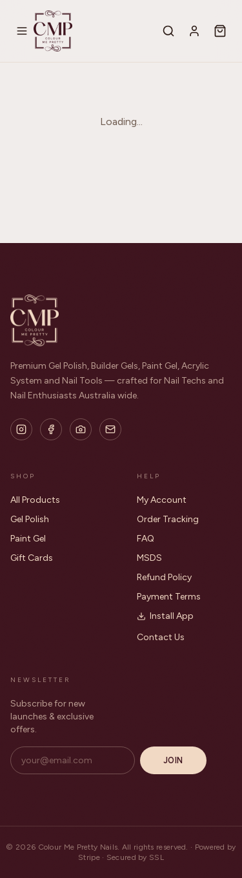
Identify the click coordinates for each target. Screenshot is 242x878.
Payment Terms (169, 596)
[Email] (110, 429)
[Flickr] (81, 429)
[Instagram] (21, 429)
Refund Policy (164, 577)
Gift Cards (31, 557)
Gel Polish (29, 519)
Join (173, 760)
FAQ (145, 538)
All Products (35, 499)
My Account (162, 499)
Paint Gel (28, 538)
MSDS (149, 557)
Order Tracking (168, 519)
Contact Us (161, 637)
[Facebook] (51, 429)
